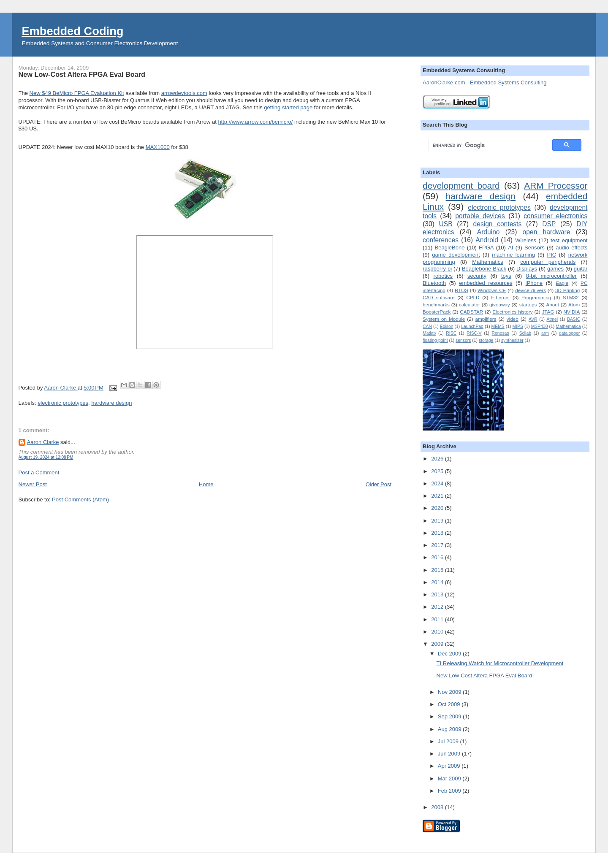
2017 (438, 545)
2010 (438, 631)
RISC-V (474, 333)
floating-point (435, 340)
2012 (438, 607)
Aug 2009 (450, 729)
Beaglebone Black (484, 268)
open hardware (546, 232)
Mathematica (568, 326)
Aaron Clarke (60, 388)
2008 (438, 807)
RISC (451, 333)
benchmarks (436, 304)
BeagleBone (450, 247)
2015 (438, 570)
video (512, 319)
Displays (526, 268)
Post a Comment (39, 472)
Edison (446, 326)
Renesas (500, 333)
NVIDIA (571, 311)
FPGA (486, 247)
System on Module (444, 319)
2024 (438, 483)
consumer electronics (555, 215)
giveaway (499, 304)
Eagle (562, 283)
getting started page (288, 107)
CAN (427, 326)
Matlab (429, 333)
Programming (536, 297)
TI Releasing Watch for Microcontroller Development (500, 663)
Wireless (525, 240)
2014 (438, 582)
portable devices (480, 215)
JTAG (548, 311)
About (552, 304)
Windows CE (492, 290)
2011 (438, 619)
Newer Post (33, 484)
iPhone (534, 283)
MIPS (518, 326)
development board (461, 185)
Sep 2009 (450, 716)
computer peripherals (547, 262)
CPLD (472, 297)
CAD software (439, 297)
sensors (463, 340)
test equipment (569, 240)
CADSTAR (471, 311)
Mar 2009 (450, 778)
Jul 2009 (449, 741)
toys (506, 276)
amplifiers (486, 319)
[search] (486, 145)
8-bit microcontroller (551, 276)
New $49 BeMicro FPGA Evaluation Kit (77, 93)
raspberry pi (437, 268)
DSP (549, 223)
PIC (551, 255)
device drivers (530, 290)
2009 (438, 644)
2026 (438, 458)
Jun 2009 (450, 753)
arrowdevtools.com (184, 93)
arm (545, 333)
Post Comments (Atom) (80, 499)
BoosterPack (437, 311)
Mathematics (487, 262)
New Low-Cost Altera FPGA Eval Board (484, 675)
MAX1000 (158, 147)
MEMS (498, 326)
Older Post (378, 484)
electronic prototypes (63, 403)
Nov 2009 (450, 692)
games (555, 268)
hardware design (111, 403)
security (476, 276)
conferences (441, 240)
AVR (533, 319)
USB (445, 223)
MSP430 (539, 326)
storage (486, 340)
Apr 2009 (449, 766)
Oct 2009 (449, 704)
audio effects (571, 247)
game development (456, 255)
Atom (574, 304)
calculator (469, 304)
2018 (438, 533)
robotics (443, 276)
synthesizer (512, 340)
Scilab (525, 333)
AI (510, 247)
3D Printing (567, 290)
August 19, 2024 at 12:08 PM (46, 457)
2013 (438, 594)
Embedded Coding (72, 31)
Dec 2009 (450, 653)
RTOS (461, 290)
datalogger (569, 333)
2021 (438, 496)
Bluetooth (434, 283)
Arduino (488, 232)
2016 (438, 557)
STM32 (571, 297)
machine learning (513, 255)
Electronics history (512, 311)
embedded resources (485, 283)
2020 (438, 508)
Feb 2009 (450, 791)
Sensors (534, 247)
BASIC (573, 319)
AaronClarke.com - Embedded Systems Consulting (484, 82)
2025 (438, 471)
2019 (438, 520)
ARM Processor (555, 185)
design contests (497, 223)
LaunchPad (472, 326)
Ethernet (500, 297)
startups (528, 304)
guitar (581, 268)
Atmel (552, 319)
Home (206, 484)
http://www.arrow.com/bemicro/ (255, 122)
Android (486, 240)
